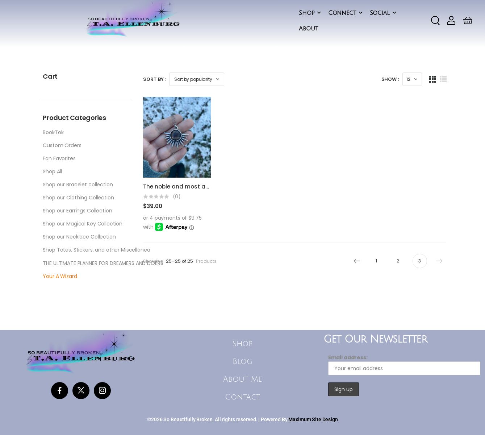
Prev (355, 261)
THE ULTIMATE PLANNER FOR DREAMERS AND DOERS (103, 263)
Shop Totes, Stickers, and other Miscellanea (96, 249)
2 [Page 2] (398, 261)
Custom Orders (62, 145)
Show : (390, 79)
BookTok (53, 132)
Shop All (52, 171)
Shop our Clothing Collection (78, 197)
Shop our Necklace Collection (79, 236)
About (308, 28)
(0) (177, 196)
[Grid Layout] (432, 79)
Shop (306, 13)
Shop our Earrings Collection (77, 210)
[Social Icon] (59, 390)
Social (380, 13)
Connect (342, 13)
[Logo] (133, 19)
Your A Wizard (60, 276)
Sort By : (154, 79)
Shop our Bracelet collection (78, 184)
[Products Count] (412, 79)
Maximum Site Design (313, 419)
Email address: (404, 364)
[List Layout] (443, 79)
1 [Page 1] (376, 261)
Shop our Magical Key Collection (82, 223)
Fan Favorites (59, 158)
